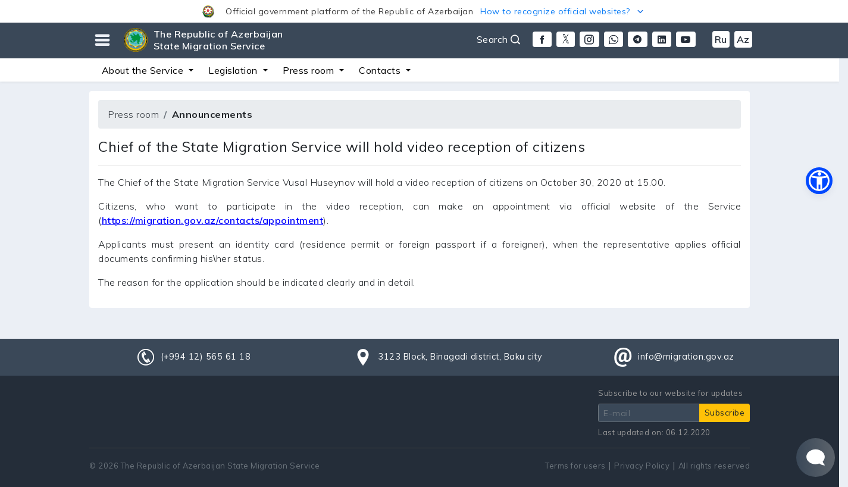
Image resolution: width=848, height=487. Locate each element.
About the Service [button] (144, 70)
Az (743, 39)
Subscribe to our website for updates (670, 393)
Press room (133, 114)
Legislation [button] (234, 70)
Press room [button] (310, 70)
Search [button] (499, 39)
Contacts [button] (381, 70)
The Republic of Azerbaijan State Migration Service (218, 40)
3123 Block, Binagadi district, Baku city (460, 356)
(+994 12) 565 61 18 (206, 356)
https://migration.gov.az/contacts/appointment (213, 220)
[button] (424, 11)
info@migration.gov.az (686, 356)
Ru (721, 39)
